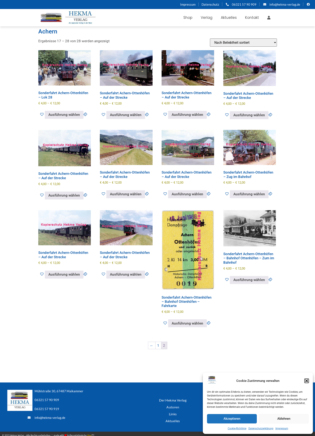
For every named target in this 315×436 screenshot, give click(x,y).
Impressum (281, 428)
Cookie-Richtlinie (237, 428)
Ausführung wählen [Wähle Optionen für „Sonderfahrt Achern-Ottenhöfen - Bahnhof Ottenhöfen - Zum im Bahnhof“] (249, 280)
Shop (187, 17)
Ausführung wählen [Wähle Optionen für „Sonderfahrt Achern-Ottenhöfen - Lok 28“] (64, 115)
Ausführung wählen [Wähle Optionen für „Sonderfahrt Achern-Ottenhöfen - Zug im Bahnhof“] (249, 194)
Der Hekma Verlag (173, 399)
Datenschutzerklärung (260, 428)
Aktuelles (229, 17)
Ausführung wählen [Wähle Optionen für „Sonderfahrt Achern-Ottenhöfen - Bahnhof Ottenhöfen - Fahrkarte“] (187, 323)
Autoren (173, 405)
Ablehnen (283, 419)
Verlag (206, 17)
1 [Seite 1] (158, 345)
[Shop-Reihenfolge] (243, 42)
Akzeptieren (232, 419)
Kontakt (252, 17)
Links (173, 411)
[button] (307, 381)
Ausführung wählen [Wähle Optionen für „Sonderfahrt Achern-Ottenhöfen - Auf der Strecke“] (125, 115)
